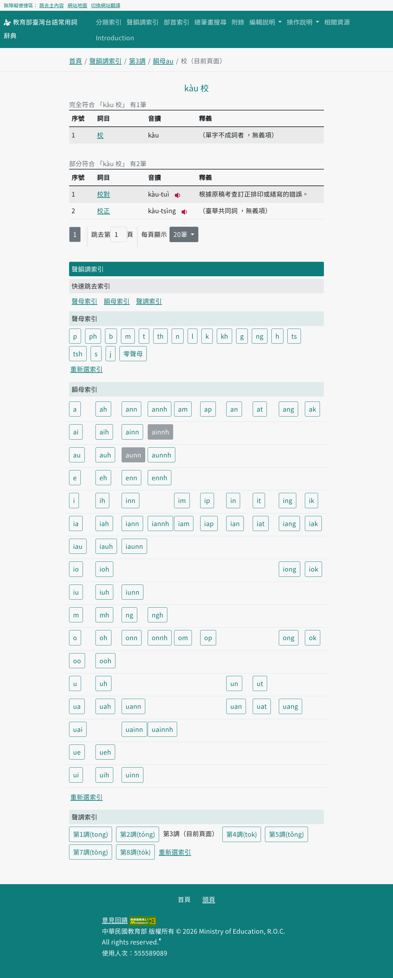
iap (209, 523)
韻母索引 (117, 300)
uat (262, 706)
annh (159, 408)
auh (105, 454)
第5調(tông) (286, 834)
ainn (132, 431)
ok (312, 637)
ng (259, 336)
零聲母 (133, 353)
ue (77, 751)
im (182, 500)
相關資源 (337, 21)
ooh (105, 660)
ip (207, 500)
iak (313, 523)
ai (76, 431)
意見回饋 (115, 919)
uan (236, 706)
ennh (159, 477)
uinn (132, 774)
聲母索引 (84, 300)
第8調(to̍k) (135, 851)
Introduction (115, 37)
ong (288, 637)
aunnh (161, 454)
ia (76, 523)
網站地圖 (77, 5)
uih (104, 774)
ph (93, 336)
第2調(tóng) (137, 834)
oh (103, 637)
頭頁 (208, 899)
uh (103, 683)
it (259, 500)
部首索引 (176, 21)
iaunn (134, 546)
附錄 (238, 21)
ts (294, 336)
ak (312, 408)
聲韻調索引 (142, 21)
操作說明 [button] (300, 21)
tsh (78, 353)
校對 (103, 193)
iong (289, 568)
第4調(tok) (241, 834)
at (260, 408)
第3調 (137, 60)
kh (224, 336)
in (233, 500)
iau (78, 546)
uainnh (162, 729)
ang (288, 408)
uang (290, 706)
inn (130, 500)
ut (260, 683)
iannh (160, 523)
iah (104, 523)
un (234, 683)
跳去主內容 (51, 5)
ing (287, 500)
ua (77, 706)
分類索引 (109, 21)
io (76, 568)
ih (102, 500)
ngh (157, 614)
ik (311, 500)
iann (132, 523)
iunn (132, 592)
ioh (104, 568)
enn (131, 477)
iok (313, 568)
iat (261, 523)
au (77, 454)
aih (104, 431)
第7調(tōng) (90, 851)
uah (105, 706)
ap (208, 408)
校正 (103, 210)
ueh (105, 751)
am (183, 408)
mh (104, 614)
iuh (104, 592)
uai (78, 729)
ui (76, 774)
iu (76, 592)
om (183, 637)
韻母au (163, 60)
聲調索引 (149, 300)
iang (289, 523)
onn (132, 637)
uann (133, 706)
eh (103, 477)
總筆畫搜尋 (210, 21)
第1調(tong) (90, 834)
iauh (106, 546)
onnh (160, 637)
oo (77, 660)
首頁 (75, 60)
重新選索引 (86, 368)
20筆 (181, 234)
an (234, 408)
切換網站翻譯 (105, 5)
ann (131, 408)
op (208, 637)
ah (103, 408)
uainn (134, 729)
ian (235, 523)
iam (183, 523)
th (160, 336)
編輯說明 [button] (263, 21)
